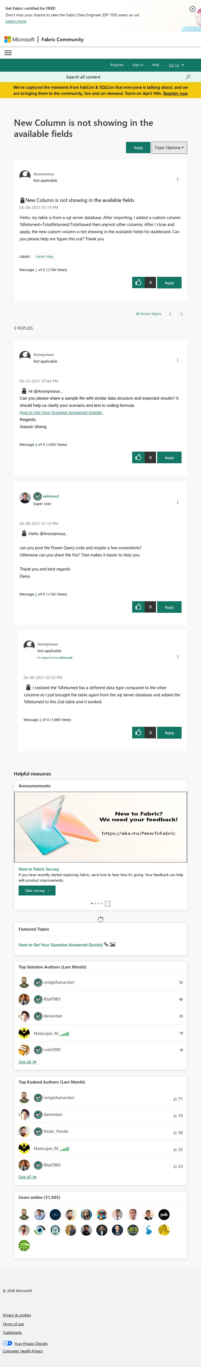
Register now (175, 93)
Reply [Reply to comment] (169, 457)
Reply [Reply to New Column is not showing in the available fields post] (169, 282)
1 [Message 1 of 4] (36, 269)
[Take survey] (37, 890)
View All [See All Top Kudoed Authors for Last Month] (28, 1177)
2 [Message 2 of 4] (36, 594)
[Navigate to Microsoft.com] (19, 39)
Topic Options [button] (167, 147)
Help (155, 64)
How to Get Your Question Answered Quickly (61, 412)
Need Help (45, 256)
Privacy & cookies (17, 1315)
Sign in (137, 64)
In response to (54, 657)
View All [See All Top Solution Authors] (28, 1062)
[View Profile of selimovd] (51, 496)
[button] (138, 147)
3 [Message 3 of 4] (40, 719)
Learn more (16, 21)
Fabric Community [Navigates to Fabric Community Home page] (63, 39)
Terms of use (13, 1323)
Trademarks (12, 1332)
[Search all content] (128, 77)
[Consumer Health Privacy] (101, 1351)
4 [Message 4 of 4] (36, 444)
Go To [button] (174, 65)
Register (117, 64)
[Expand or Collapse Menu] (8, 53)
